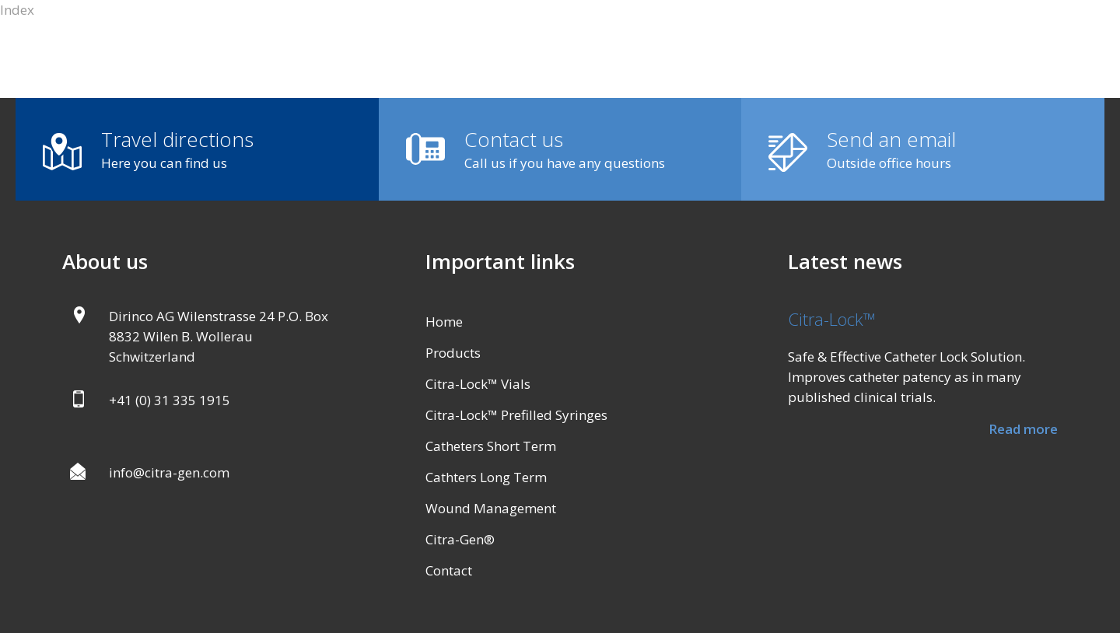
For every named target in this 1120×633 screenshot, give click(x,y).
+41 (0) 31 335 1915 (169, 400)
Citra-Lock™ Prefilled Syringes (516, 415)
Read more (1023, 429)
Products (453, 353)
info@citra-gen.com (169, 472)
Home (444, 321)
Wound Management (490, 508)
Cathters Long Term (486, 477)
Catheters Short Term (490, 446)
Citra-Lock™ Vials (477, 384)
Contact (448, 570)
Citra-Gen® (460, 539)
